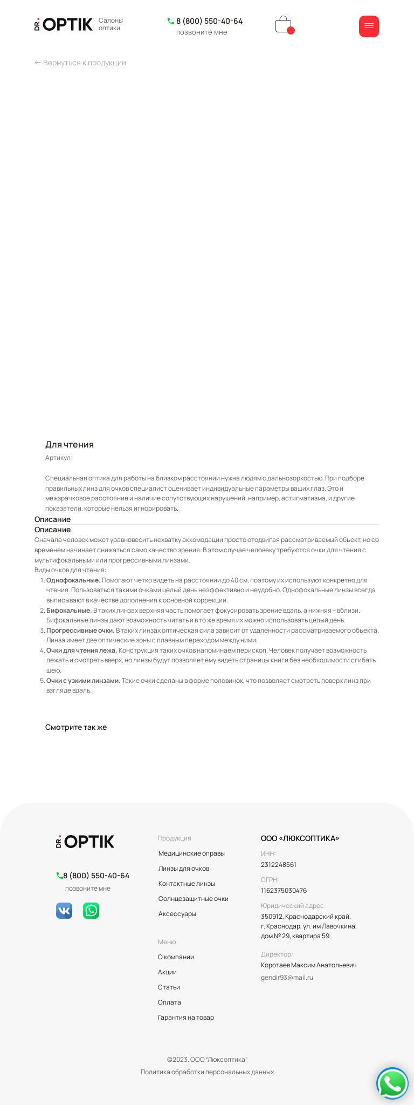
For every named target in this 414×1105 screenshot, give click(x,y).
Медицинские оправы (191, 853)
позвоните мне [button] (201, 32)
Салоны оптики (111, 24)
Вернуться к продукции (84, 62)
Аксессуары (177, 913)
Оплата (169, 1002)
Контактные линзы (186, 883)
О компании (176, 956)
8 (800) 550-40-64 (209, 21)
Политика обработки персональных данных (207, 1071)
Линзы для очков (183, 868)
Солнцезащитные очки (193, 898)
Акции (167, 972)
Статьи (169, 987)
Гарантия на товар (186, 1017)
